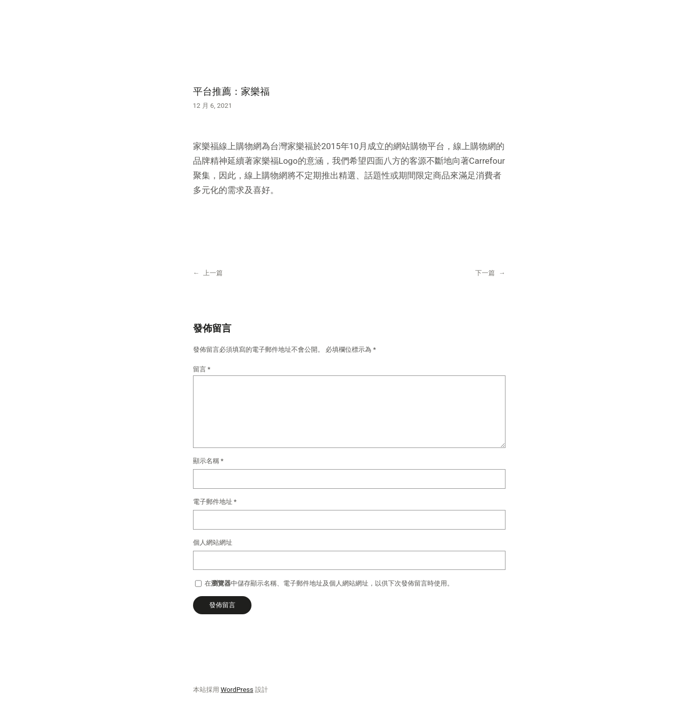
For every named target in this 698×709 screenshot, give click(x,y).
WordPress (237, 689)
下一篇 (485, 273)
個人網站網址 (212, 542)
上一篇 (213, 273)
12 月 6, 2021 (212, 105)
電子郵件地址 (215, 501)
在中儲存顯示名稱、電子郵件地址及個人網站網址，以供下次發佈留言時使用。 (329, 583)
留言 (202, 369)
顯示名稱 (208, 461)
